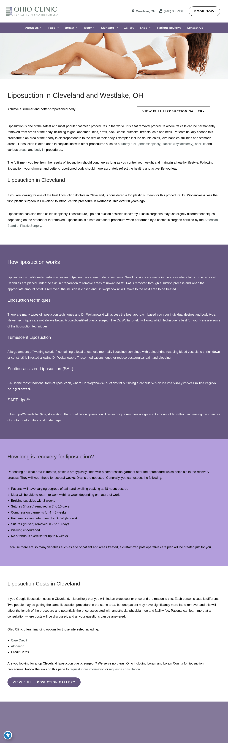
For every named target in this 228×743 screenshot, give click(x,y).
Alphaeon (18, 647)
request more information (87, 670)
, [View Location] (145, 11)
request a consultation (125, 670)
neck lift (202, 144)
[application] (41, 28)
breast (23, 150)
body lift (40, 150)
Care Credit (19, 641)
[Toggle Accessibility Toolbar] (8, 735)
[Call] (171, 11)
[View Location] (133, 11)
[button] (204, 11)
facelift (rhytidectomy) (180, 144)
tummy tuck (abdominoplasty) (142, 144)
